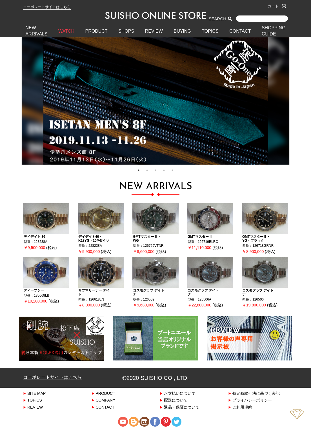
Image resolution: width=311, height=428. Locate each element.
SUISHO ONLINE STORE (155, 15)
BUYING (182, 31)
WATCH (66, 31)
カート (277, 6)
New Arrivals (37, 30)
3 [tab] (155, 170)
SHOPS (126, 31)
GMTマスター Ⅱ (200, 236)
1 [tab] (138, 170)
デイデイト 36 (34, 236)
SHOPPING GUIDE (273, 30)
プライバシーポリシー (252, 400)
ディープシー (34, 290)
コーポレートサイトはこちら (47, 6)
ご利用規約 (242, 407)
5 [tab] (172, 170)
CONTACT (240, 31)
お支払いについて (180, 393)
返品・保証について (181, 407)
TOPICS (210, 31)
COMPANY (105, 400)
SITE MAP (36, 393)
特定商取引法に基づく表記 (256, 393)
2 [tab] (147, 170)
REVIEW (154, 31)
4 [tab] (164, 170)
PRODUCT (96, 31)
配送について (176, 400)
